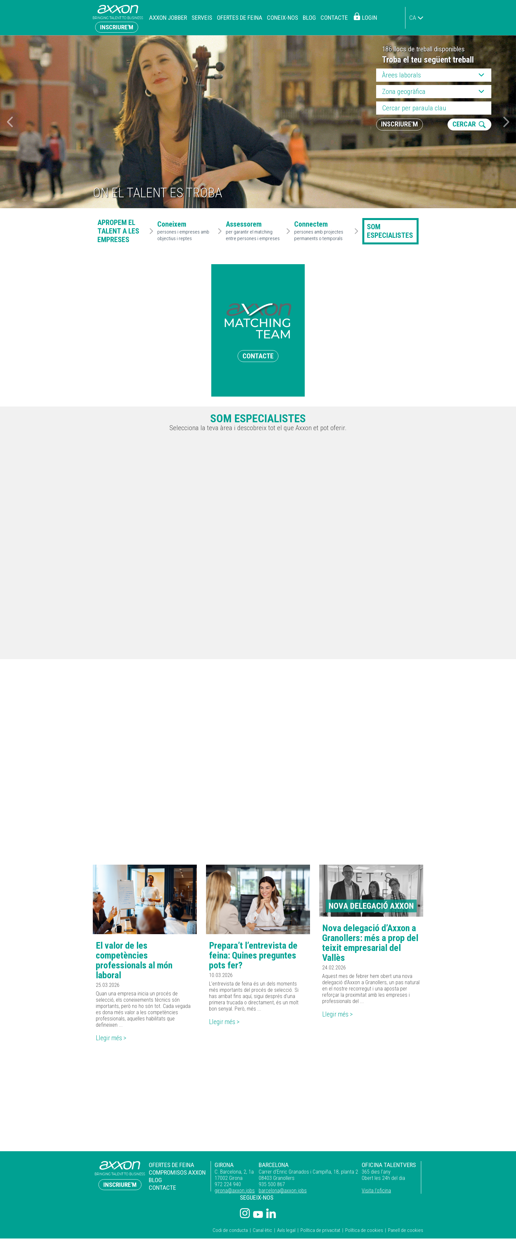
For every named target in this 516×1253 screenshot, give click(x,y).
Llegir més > (111, 1038)
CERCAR (464, 124)
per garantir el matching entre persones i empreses (255, 231)
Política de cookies (364, 1230)
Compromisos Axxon (177, 1172)
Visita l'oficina (376, 1190)
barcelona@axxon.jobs (283, 1190)
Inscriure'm (116, 27)
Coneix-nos (282, 17)
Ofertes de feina (239, 17)
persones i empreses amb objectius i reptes (186, 231)
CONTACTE (258, 356)
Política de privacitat (320, 1230)
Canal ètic (262, 1230)
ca (412, 17)
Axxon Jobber (168, 17)
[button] (506, 122)
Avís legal (286, 1230)
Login (369, 17)
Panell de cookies (405, 1230)
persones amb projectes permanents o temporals (323, 231)
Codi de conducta (230, 1230)
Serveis (202, 17)
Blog (309, 17)
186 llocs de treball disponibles (423, 49)
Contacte (334, 17)
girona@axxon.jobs (235, 1190)
